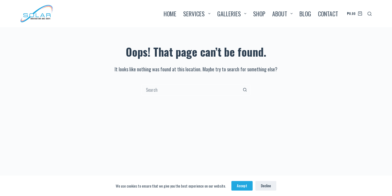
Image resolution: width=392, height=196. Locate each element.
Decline (266, 185)
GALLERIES (233, 13)
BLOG (305, 13)
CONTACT (328, 13)
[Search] (369, 14)
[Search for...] (191, 89)
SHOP (259, 13)
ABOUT (283, 13)
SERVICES (197, 13)
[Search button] (245, 89)
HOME (170, 13)
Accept (242, 185)
